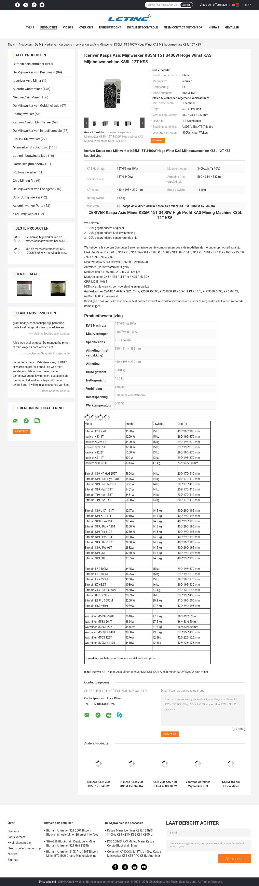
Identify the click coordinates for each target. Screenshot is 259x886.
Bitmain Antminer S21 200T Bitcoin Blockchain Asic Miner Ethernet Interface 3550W (72, 833)
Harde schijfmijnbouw (28, 164)
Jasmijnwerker (23, 114)
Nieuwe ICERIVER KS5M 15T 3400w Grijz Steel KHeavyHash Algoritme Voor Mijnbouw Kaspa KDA (131, 784)
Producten (48, 27)
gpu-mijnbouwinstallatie (30, 156)
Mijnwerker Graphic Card (30, 147)
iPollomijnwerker (25, 172)
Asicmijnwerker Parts (28, 206)
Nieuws (214, 27)
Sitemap (13, 859)
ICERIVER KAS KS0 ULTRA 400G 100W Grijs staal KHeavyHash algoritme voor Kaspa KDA (165, 784)
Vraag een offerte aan (213, 4)
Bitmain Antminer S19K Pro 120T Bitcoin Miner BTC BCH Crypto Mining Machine (72, 853)
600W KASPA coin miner (192, 671)
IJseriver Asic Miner (27, 81)
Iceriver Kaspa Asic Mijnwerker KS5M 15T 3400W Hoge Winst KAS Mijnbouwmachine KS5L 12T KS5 (113, 137)
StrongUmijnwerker (26, 197)
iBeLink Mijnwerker (26, 139)
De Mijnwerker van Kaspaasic (53, 44)
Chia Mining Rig (24, 181)
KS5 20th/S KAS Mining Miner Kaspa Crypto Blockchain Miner (130, 843)
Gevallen (232, 27)
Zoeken (186, 4)
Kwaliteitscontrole (142, 27)
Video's (68, 27)
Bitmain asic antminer (28, 64)
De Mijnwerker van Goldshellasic (36, 106)
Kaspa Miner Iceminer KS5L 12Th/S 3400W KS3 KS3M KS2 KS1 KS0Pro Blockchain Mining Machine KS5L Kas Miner (131, 833)
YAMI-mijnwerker (25, 214)
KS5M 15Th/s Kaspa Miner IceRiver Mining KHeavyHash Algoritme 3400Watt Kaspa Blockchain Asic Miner (231, 784)
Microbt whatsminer (27, 89)
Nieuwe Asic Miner (26, 97)
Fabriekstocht (110, 27)
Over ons (86, 27)
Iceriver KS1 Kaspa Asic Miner (111, 671)
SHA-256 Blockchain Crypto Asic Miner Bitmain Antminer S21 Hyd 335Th (71, 843)
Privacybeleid (47, 881)
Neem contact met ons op (183, 27)
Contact (158, 140)
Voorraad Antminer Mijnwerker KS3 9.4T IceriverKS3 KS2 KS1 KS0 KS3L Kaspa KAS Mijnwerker (198, 784)
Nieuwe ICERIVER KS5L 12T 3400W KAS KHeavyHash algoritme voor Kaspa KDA (98, 784)
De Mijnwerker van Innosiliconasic (37, 131)
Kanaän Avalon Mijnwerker (32, 122)
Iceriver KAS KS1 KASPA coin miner (153, 671)
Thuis (30, 27)
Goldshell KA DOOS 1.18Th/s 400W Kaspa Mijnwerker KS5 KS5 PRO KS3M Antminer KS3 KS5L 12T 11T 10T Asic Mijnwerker (134, 854)
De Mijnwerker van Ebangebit (34, 189)
